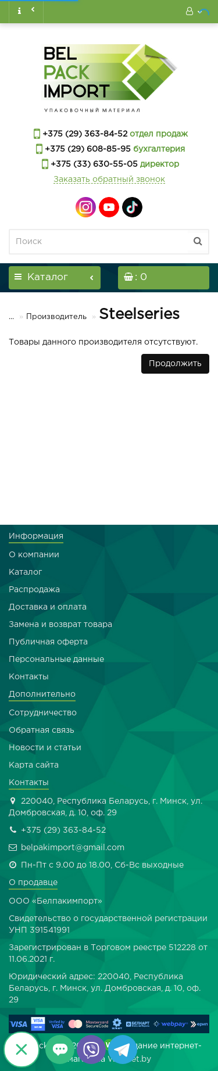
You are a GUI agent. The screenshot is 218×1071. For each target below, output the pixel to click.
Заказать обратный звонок (109, 179)
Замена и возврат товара (60, 624)
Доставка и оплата (48, 607)
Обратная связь (41, 730)
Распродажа (34, 589)
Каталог (25, 572)
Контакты (29, 677)
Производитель (49, 317)
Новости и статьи (45, 747)
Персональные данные (56, 659)
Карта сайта (34, 765)
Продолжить (175, 363)
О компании (34, 554)
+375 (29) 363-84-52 (83, 134)
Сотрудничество (43, 713)
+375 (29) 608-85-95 (86, 149)
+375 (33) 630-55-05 (93, 164)
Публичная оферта (48, 642)
